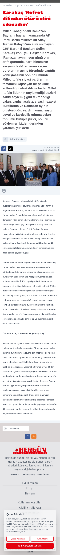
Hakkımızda (30, 483)
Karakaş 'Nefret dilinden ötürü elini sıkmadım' (39, 5)
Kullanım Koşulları (30, 502)
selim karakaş (17, 139)
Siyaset (19, 5)
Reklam (30, 493)
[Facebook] (27, 436)
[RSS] (33, 436)
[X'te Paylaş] (10, 148)
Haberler (7, 5)
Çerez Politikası (18, 538)
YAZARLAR (11, 428)
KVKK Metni (42, 538)
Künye (30, 488)
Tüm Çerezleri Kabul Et (30, 545)
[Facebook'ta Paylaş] (3, 148)
